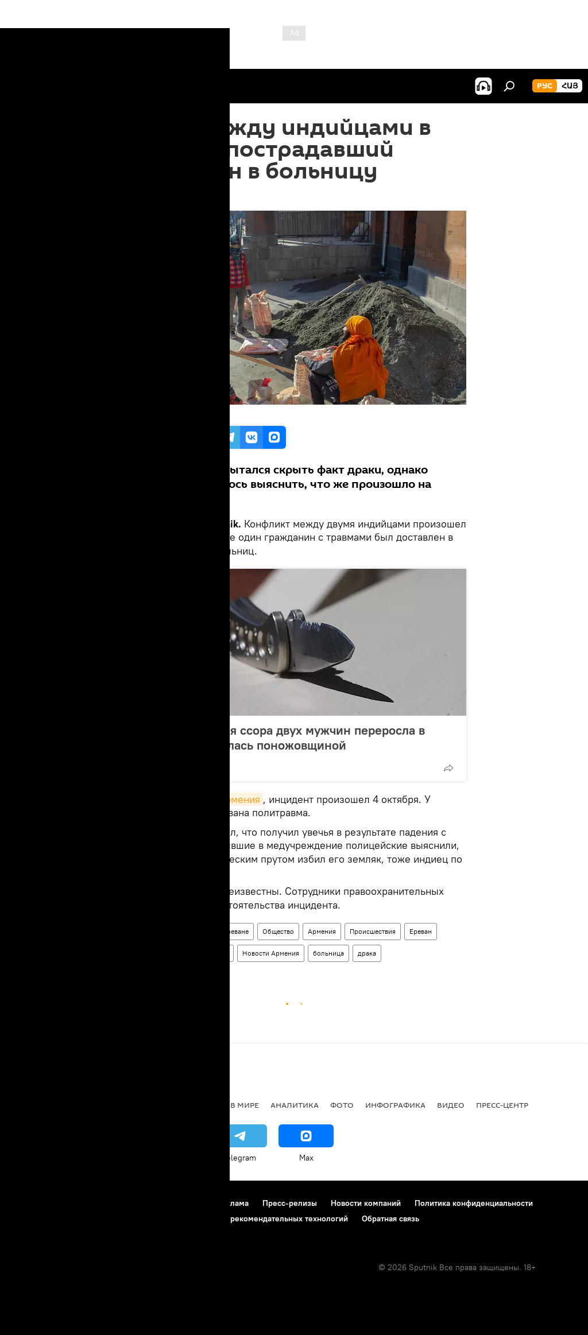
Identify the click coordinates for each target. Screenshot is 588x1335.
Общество (278, 931)
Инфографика (395, 1105)
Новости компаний (366, 1203)
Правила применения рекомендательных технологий (248, 1218)
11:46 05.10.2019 (151, 196)
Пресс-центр (502, 1105)
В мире (244, 1105)
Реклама (233, 1203)
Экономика (137, 1105)
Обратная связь (390, 1218)
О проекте (31, 1203)
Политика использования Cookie (73, 1218)
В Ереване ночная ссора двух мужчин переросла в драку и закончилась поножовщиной (279, 737)
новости (31, 1105)
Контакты (185, 1203)
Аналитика (294, 1105)
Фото (342, 1105)
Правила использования (109, 1203)
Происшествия (373, 931)
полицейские (208, 953)
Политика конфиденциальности (474, 1203)
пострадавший (150, 953)
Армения (322, 931)
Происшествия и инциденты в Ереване (188, 931)
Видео (451, 1105)
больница (328, 953)
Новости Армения (270, 953)
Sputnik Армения (220, 799)
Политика (197, 1105)
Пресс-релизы (289, 1203)
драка (367, 953)
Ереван (420, 931)
